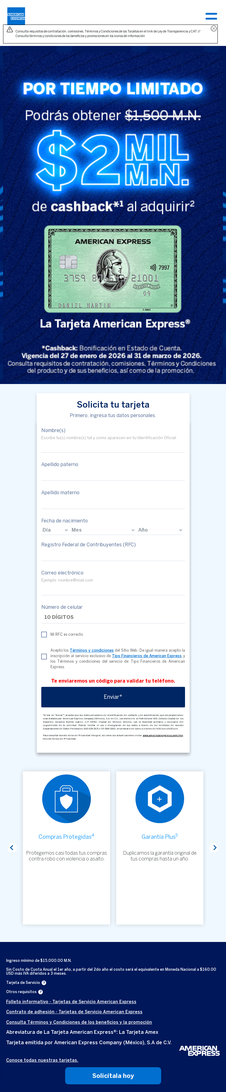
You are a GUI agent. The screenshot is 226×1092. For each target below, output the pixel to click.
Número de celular (62, 607)
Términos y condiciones (92, 650)
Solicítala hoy (113, 1075)
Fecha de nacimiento (64, 521)
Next (213, 848)
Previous (12, 848)
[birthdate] (55, 530)
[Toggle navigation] (211, 16)
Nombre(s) (53, 430)
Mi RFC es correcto (66, 634)
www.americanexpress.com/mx (163, 735)
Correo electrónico (62, 573)
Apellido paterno (59, 464)
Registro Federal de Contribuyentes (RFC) (88, 545)
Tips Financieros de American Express (147, 656)
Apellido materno (60, 492)
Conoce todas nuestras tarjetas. (42, 1060)
